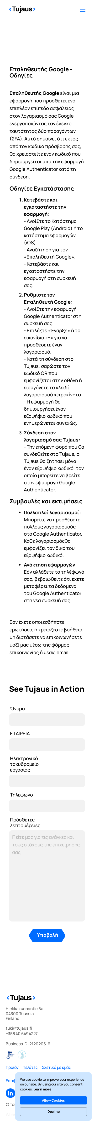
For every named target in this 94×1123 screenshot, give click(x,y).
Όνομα (17, 708)
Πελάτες (30, 1067)
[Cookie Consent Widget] (53, 1096)
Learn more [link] (42, 1089)
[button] (82, 9)
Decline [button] (53, 1111)
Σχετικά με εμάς (56, 1067)
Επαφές (13, 1080)
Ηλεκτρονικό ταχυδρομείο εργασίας (24, 764)
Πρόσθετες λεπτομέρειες (25, 822)
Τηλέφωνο (21, 795)
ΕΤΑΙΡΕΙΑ (20, 733)
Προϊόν (12, 1067)
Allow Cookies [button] (53, 1100)
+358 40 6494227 (22, 1033)
